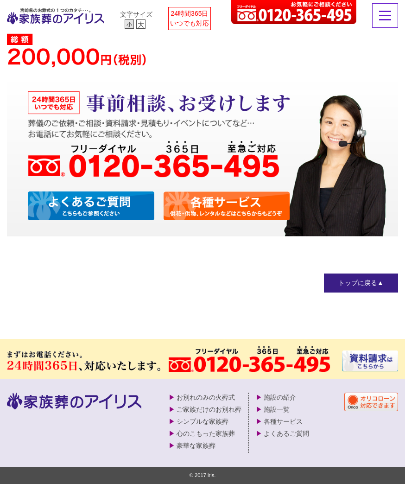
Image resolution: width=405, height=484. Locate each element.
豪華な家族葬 (196, 445)
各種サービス (283, 421)
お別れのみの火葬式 (206, 397)
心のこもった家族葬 (206, 433)
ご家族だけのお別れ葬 (209, 409)
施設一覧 (277, 409)
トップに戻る (357, 283)
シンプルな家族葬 (202, 421)
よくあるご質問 (286, 433)
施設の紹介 (280, 397)
